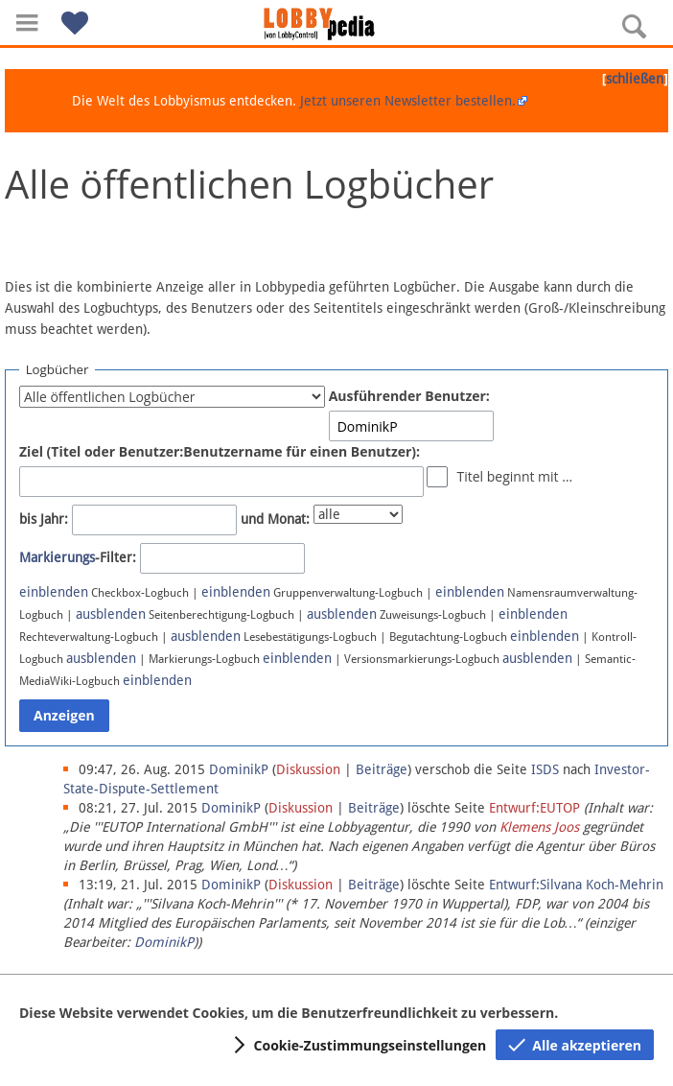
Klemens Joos (539, 827)
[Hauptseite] (336, 24)
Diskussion (308, 769)
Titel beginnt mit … (514, 476)
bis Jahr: (43, 519)
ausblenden (111, 614)
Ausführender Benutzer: (409, 396)
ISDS (545, 769)
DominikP (164, 942)
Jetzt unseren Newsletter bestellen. (408, 100)
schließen (634, 78)
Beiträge (381, 769)
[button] (27, 22)
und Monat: (275, 519)
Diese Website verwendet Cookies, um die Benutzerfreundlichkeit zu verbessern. (288, 1012)
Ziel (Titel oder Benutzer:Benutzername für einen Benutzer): (219, 451)
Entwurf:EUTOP (534, 807)
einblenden (53, 592)
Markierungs (57, 557)
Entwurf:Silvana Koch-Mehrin (576, 884)
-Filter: (77, 557)
